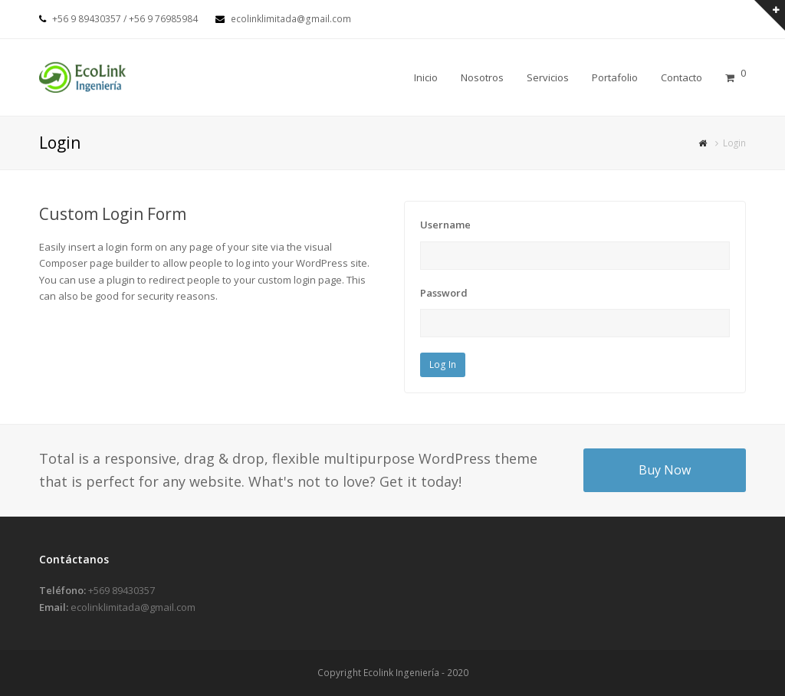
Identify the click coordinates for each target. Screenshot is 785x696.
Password (444, 293)
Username (445, 224)
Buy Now (665, 469)
